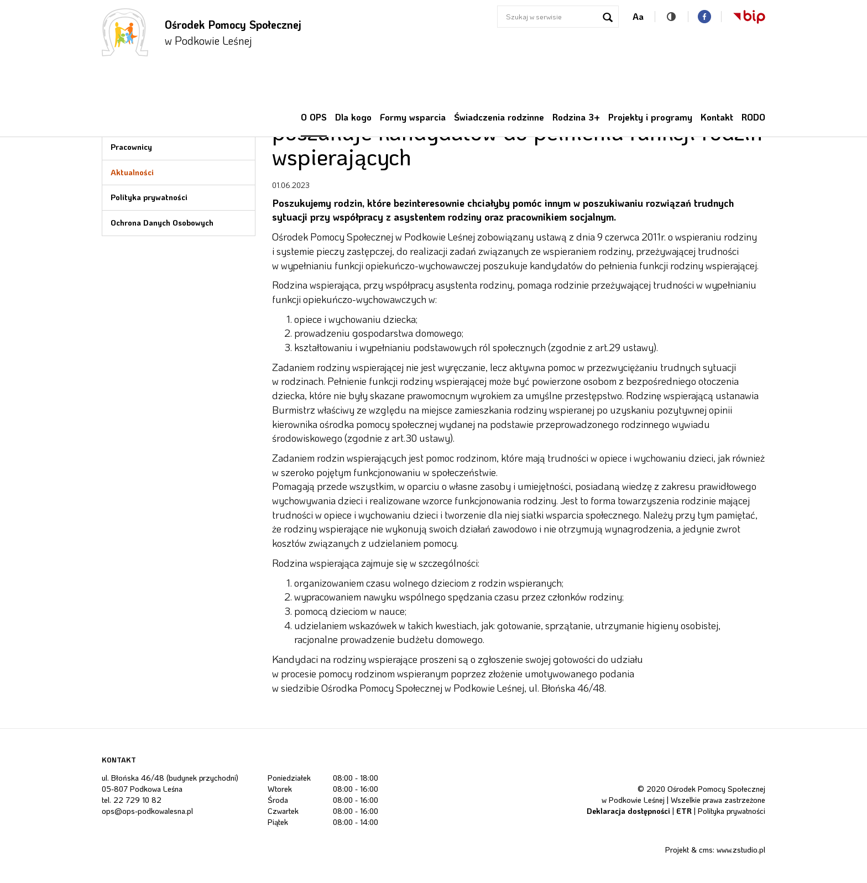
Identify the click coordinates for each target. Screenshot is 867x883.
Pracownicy (131, 147)
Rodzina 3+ (576, 117)
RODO (753, 117)
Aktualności (132, 172)
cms (706, 849)
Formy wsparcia (413, 117)
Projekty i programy (650, 117)
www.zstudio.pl (741, 849)
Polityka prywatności (149, 197)
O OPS (314, 117)
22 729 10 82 (137, 800)
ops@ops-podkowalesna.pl (147, 811)
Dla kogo (353, 117)
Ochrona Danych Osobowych (162, 222)
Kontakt (717, 117)
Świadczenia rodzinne (499, 117)
